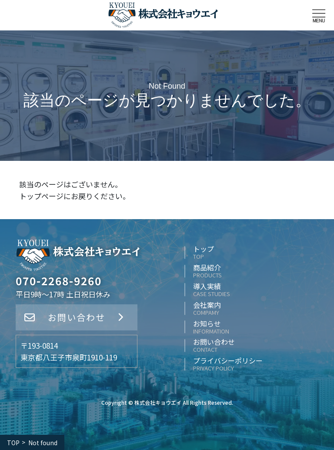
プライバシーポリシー (228, 364)
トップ (203, 252)
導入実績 (211, 290)
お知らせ (211, 327)
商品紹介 (207, 271)
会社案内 (207, 308)
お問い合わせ (76, 317)
